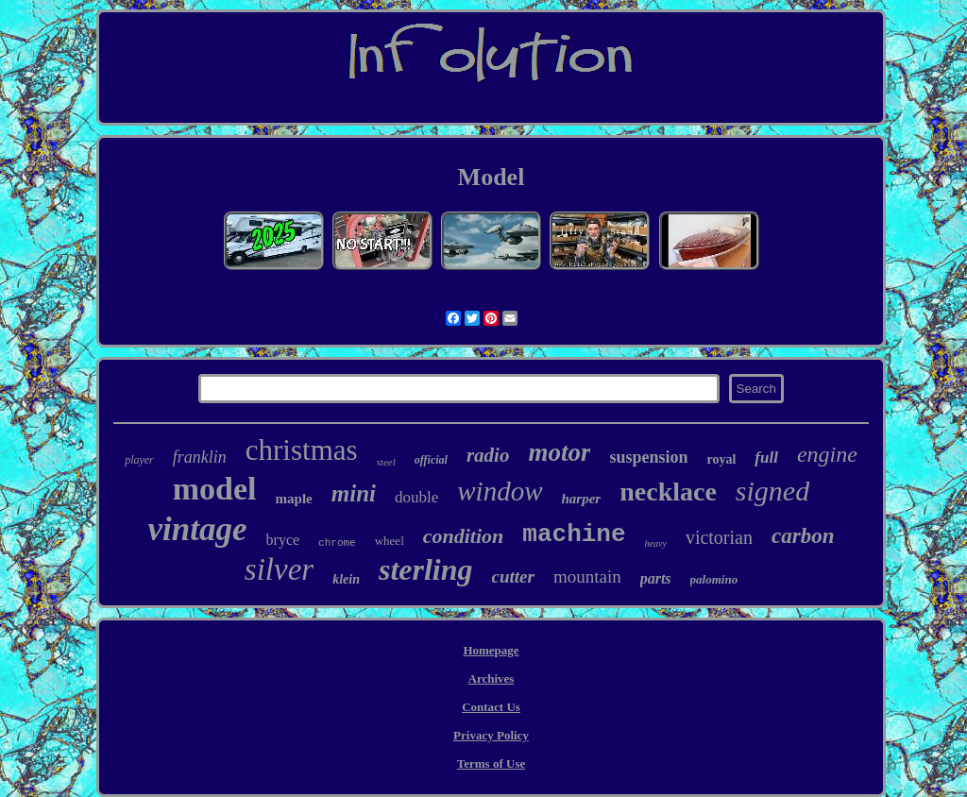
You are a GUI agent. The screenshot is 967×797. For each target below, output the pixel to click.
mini (353, 493)
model (215, 488)
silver (279, 569)
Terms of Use (491, 763)
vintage (197, 529)
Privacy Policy (491, 735)
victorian (719, 537)
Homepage (490, 650)
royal (721, 459)
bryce (283, 540)
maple (294, 498)
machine (573, 534)
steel (386, 461)
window (499, 491)
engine (827, 454)
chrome (337, 543)
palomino (714, 579)
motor (559, 452)
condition (463, 536)
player (139, 459)
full (766, 457)
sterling (426, 569)
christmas (302, 449)
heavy (656, 543)
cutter (513, 576)
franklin (200, 457)
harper (582, 498)
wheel (389, 541)
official (431, 459)
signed (772, 490)
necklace (668, 491)
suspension (648, 457)
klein (346, 579)
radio (488, 455)
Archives (491, 678)
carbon (803, 536)
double (416, 497)
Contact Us (491, 707)
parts (655, 578)
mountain (587, 576)
